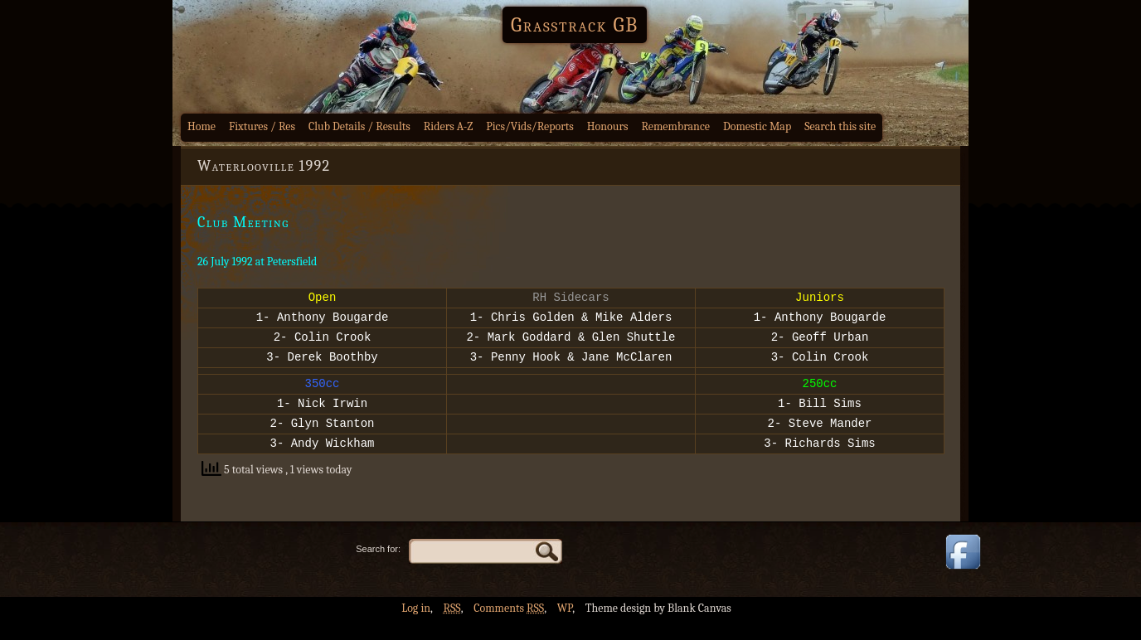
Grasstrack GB (574, 24)
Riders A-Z (448, 126)
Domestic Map (757, 126)
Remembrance (675, 126)
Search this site (840, 126)
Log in (415, 628)
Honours (608, 126)
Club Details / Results (359, 126)
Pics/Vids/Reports (530, 126)
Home (201, 126)
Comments (508, 628)
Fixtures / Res (262, 126)
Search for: (378, 569)
